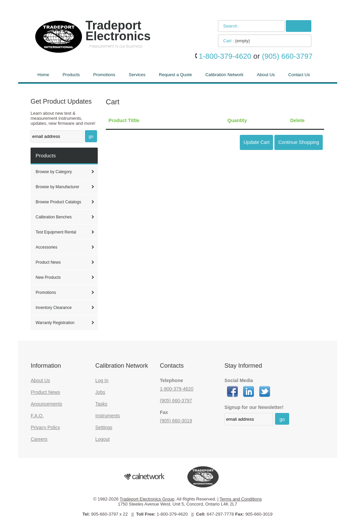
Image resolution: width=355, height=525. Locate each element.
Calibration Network (224, 74)
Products (71, 74)
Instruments (107, 415)
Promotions (104, 74)
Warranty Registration (55, 322)
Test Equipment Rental (56, 232)
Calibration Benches (54, 217)
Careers (39, 439)
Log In (101, 380)
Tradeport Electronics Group (147, 499)
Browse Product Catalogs (58, 202)
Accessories (46, 247)
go (91, 136)
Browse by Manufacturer (57, 187)
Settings (104, 427)
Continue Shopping (298, 142)
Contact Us (299, 74)
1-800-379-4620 (176, 388)
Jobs (100, 392)
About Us (266, 74)
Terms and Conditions (241, 499)
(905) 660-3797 (176, 400)
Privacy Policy (45, 427)
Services (137, 74)
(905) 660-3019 (176, 420)
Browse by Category (54, 171)
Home (43, 74)
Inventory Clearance (54, 307)
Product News (48, 262)
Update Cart (256, 142)
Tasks (101, 404)
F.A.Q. (37, 415)
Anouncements (46, 404)
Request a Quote (175, 74)
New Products (48, 277)
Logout (102, 439)
